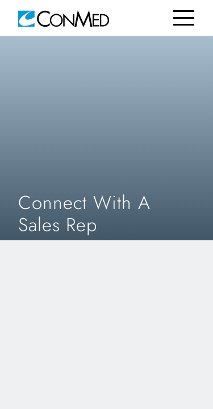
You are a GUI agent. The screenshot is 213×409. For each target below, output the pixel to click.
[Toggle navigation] (184, 17)
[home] (63, 18)
